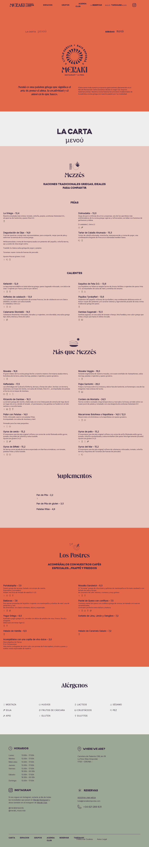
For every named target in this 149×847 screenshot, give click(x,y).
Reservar (64, 838)
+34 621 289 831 (90, 807)
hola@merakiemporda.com (89, 801)
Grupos (65, 5)
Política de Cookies (84, 839)
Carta (31, 5)
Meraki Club (42, 802)
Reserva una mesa (87, 797)
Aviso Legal (102, 839)
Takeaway (79, 838)
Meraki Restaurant (41, 800)
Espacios (47, 5)
